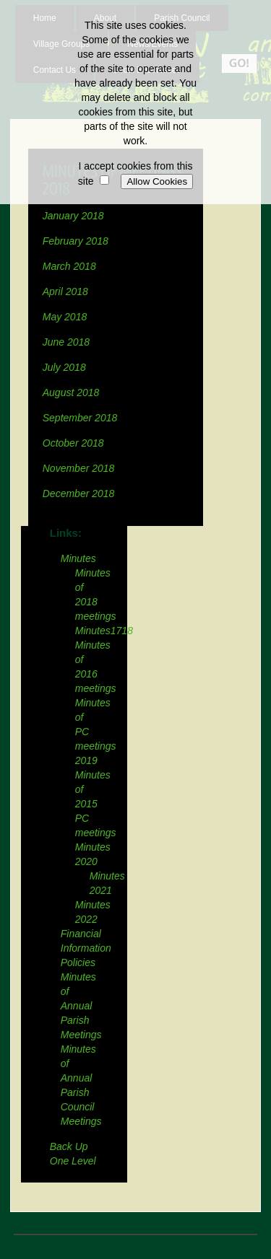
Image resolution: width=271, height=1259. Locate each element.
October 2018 (73, 443)
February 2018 (75, 241)
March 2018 (69, 266)
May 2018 (65, 317)
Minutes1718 (104, 630)
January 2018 (73, 215)
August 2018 (71, 392)
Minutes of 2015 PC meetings (95, 803)
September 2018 (80, 418)
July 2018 (64, 367)
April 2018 (65, 291)
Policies (78, 962)
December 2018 (80, 493)
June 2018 (66, 342)
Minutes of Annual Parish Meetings (81, 1005)
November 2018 (79, 468)
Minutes (78, 558)
